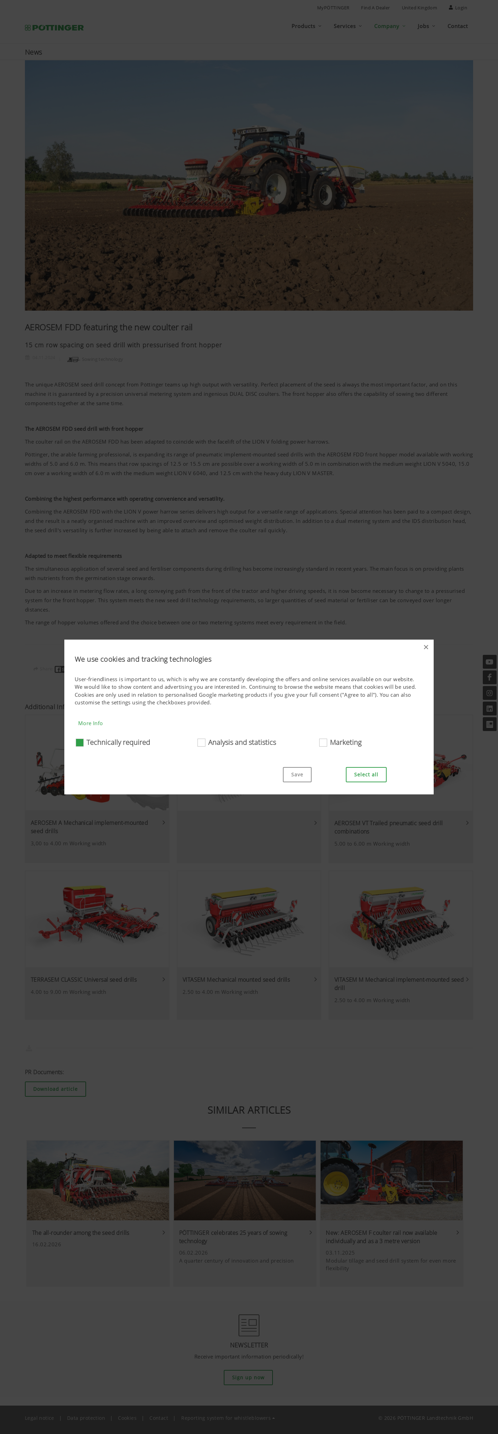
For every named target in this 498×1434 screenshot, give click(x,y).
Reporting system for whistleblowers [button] (226, 1414)
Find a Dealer (375, 8)
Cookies (127, 1414)
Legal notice (39, 1414)
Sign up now (248, 1374)
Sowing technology (95, 356)
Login (458, 7)
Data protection (86, 1414)
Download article (55, 1086)
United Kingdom (419, 8)
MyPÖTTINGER (333, 8)
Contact (158, 1414)
